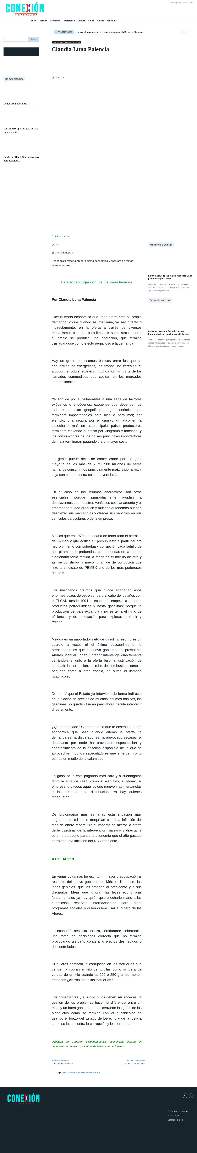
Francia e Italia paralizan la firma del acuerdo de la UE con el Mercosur (109, 32)
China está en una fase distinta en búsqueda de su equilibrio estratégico (168, 332)
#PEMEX (96, 1072)
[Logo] (49, 10)
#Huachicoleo (69, 1072)
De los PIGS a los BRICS (16, 103)
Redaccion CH (62, 236)
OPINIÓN (76, 42)
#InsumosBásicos (84, 1072)
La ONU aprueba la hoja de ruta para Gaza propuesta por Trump (170, 277)
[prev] (184, 32)
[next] (189, 32)
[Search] (33, 39)
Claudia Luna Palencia (62, 1063)
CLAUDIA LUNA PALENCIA (62, 42)
